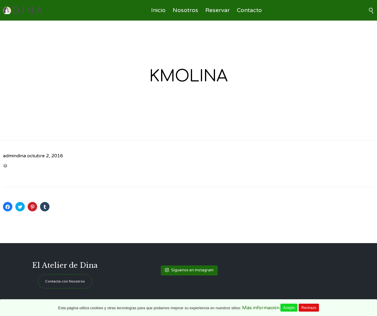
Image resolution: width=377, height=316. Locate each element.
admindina (14, 156)
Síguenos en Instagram (189, 270)
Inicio (158, 10)
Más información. (261, 308)
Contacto (249, 10)
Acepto (289, 307)
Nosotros (185, 10)
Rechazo (308, 307)
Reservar (217, 10)
